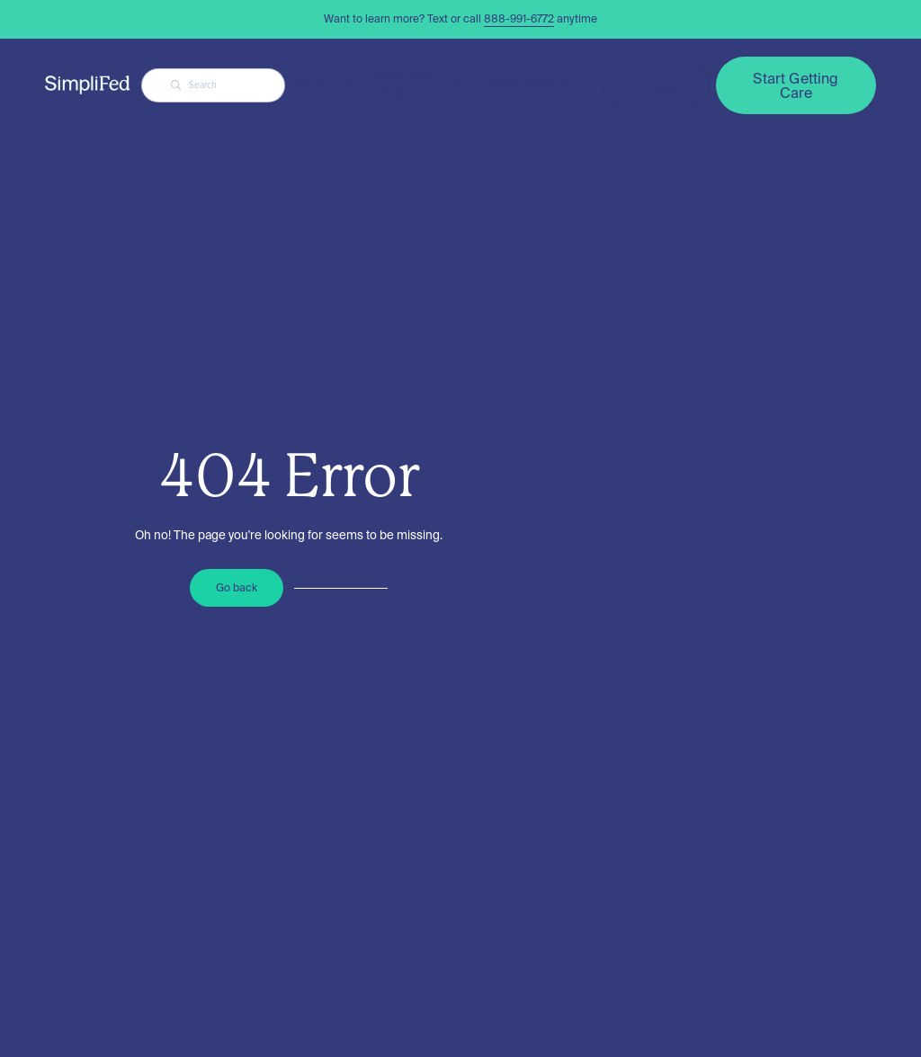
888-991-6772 (519, 18)
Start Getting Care (795, 85)
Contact (656, 85)
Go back (236, 587)
